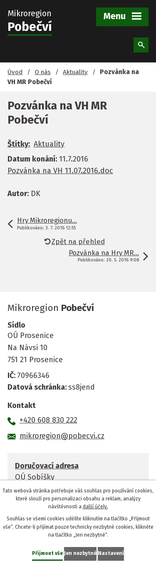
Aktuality (75, 72)
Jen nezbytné (80, 553)
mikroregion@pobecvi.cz (62, 435)
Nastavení (111, 553)
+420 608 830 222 (48, 420)
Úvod (14, 72)
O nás (43, 72)
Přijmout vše (47, 553)
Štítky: (18, 144)
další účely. (95, 507)
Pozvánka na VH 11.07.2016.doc (60, 170)
